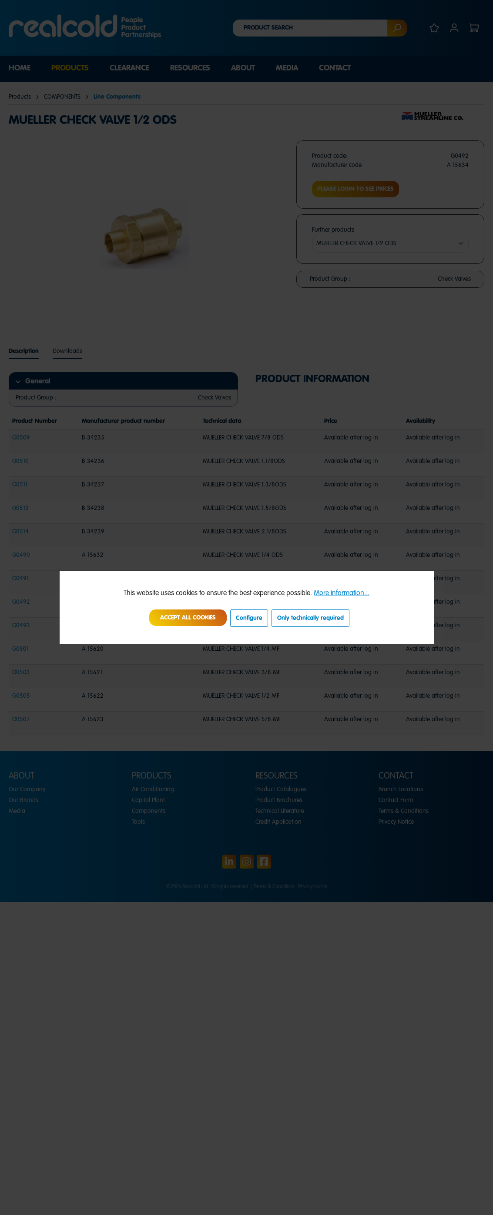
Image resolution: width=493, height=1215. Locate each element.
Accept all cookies (188, 618)
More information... (341, 593)
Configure (249, 618)
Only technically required (310, 618)
